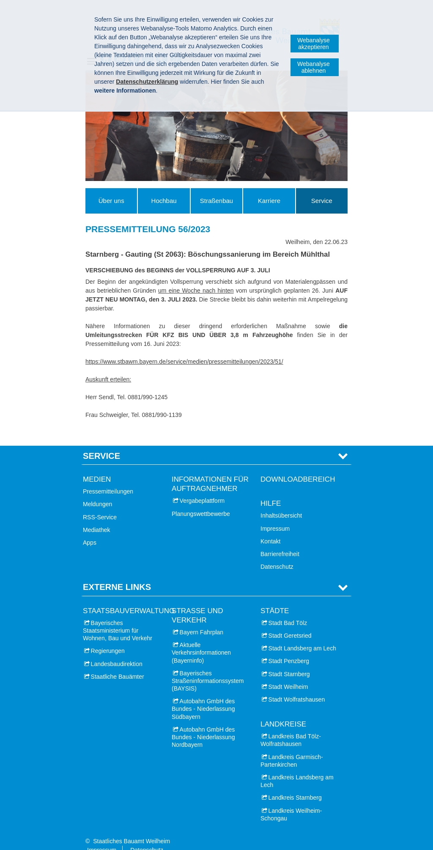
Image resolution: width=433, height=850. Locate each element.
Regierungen (108, 638)
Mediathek (96, 516)
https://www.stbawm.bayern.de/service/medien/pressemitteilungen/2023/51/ (184, 361)
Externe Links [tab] (117, 574)
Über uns (111, 200)
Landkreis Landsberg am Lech (297, 768)
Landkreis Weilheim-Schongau (291, 801)
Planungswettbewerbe (201, 500)
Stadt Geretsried (290, 622)
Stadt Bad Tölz (288, 609)
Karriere (269, 200)
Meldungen (97, 491)
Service (321, 200)
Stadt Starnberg (289, 661)
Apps (89, 529)
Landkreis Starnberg (295, 784)
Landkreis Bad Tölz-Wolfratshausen (290, 727)
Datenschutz (276, 554)
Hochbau (164, 200)
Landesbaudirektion (117, 650)
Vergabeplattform (202, 488)
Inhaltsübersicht (281, 502)
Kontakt (270, 528)
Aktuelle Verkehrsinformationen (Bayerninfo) (201, 640)
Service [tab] (101, 442)
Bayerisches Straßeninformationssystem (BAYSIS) (208, 668)
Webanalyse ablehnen (313, 67)
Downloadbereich (297, 466)
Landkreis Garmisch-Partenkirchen (291, 747)
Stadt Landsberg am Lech (302, 635)
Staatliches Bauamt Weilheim (131, 828)
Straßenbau (216, 200)
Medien (97, 466)
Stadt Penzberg (289, 648)
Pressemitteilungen (108, 478)
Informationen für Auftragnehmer (210, 471)
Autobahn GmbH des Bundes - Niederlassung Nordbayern (203, 724)
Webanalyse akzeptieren (313, 43)
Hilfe (270, 491)
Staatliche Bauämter (117, 663)
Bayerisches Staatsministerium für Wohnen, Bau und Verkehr (117, 617)
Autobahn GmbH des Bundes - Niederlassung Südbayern (203, 696)
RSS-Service (100, 504)
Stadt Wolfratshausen (297, 686)
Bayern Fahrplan (202, 619)
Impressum (275, 515)
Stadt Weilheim (288, 673)
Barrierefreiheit (279, 540)
